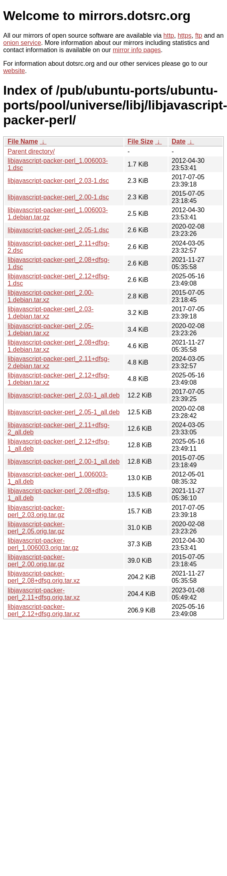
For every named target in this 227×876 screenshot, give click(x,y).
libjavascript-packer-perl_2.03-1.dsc (58, 180)
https (185, 35)
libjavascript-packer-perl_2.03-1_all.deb (64, 395)
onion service (22, 42)
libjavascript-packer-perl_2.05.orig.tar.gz (36, 528)
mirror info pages (137, 50)
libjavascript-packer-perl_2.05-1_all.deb (64, 412)
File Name (23, 141)
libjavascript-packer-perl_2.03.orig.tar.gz (36, 511)
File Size (140, 141)
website (14, 70)
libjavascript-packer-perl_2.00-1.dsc (58, 197)
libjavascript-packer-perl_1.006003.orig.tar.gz (43, 544)
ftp (198, 35)
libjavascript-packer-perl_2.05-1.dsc (58, 230)
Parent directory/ (31, 151)
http (168, 35)
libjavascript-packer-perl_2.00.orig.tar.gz (36, 561)
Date (179, 141)
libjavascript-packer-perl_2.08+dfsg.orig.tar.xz (44, 577)
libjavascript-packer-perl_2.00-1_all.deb (64, 461)
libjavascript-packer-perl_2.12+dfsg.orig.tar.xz (44, 610)
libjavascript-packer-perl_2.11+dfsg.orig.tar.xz (44, 594)
